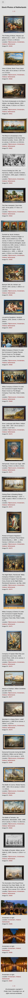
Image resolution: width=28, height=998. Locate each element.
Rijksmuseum (12, 42)
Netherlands (11, 44)
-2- (14, 11)
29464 (10, 216)
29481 (10, 795)
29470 (10, 434)
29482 (10, 828)
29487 (10, 981)
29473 (10, 548)
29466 (10, 295)
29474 (10, 589)
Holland (4, 44)
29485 (10, 924)
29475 (10, 626)
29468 (10, 364)
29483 (10, 860)
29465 (10, 259)
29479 (10, 729)
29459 (10, 46)
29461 (10, 113)
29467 (10, 328)
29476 (10, 666)
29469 (10, 401)
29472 (10, 507)
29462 (10, 148)
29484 (10, 895)
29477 (10, 697)
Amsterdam (20, 42)
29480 (10, 762)
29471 (10, 472)
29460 (10, 79)
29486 (10, 952)
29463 (10, 183)
